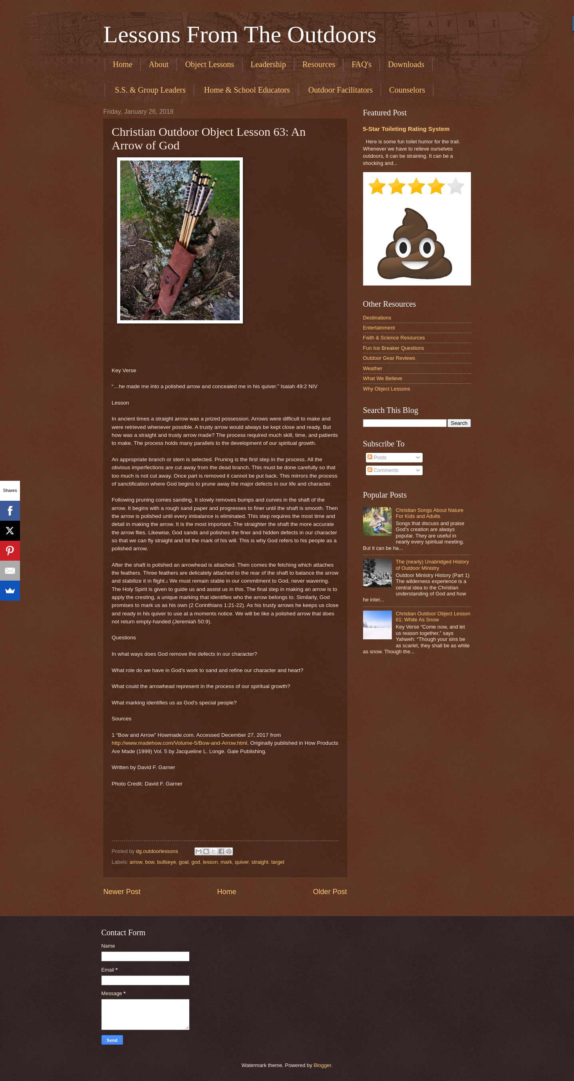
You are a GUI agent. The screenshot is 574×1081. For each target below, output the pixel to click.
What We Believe (383, 378)
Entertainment (379, 328)
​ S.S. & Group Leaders (149, 89)
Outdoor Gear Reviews (389, 358)
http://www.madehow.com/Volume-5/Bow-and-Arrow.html (180, 743)
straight (260, 862)
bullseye (166, 862)
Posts (377, 457)
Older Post (330, 892)
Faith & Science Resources (394, 338)
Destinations (377, 318)
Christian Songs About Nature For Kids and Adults (430, 513)
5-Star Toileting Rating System (406, 128)
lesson (210, 862)
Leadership (268, 64)
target (277, 862)
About (159, 64)
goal (184, 862)
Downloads (406, 64)
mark (226, 862)
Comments (383, 470)
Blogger (322, 1065)
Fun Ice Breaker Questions (393, 348)
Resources (318, 64)
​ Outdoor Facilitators (339, 89)
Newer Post (122, 892)
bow (149, 862)
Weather (372, 368)
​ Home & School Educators (246, 89)
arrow (136, 862)
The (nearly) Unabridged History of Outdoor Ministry (432, 565)
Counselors (407, 89)
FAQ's (361, 64)
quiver (241, 862)
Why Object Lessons (386, 389)
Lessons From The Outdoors (240, 34)
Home (123, 64)
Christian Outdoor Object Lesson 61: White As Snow (433, 617)
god (195, 862)
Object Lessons (209, 64)
